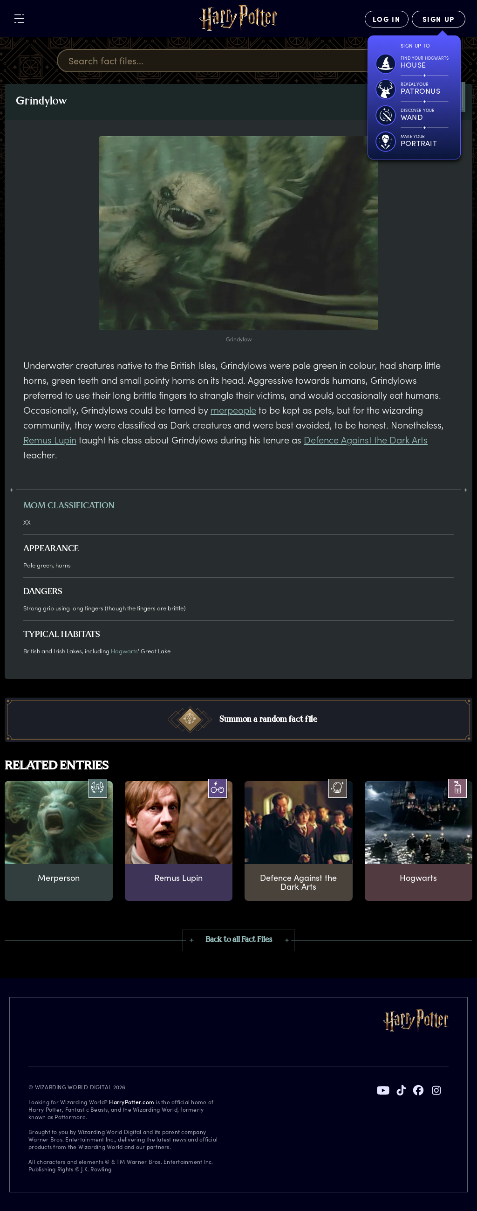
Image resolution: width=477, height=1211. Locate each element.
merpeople (233, 410)
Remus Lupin (49, 440)
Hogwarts (124, 651)
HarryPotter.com (131, 1102)
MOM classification (69, 506)
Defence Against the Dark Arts (366, 440)
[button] (238, 720)
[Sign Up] (438, 19)
